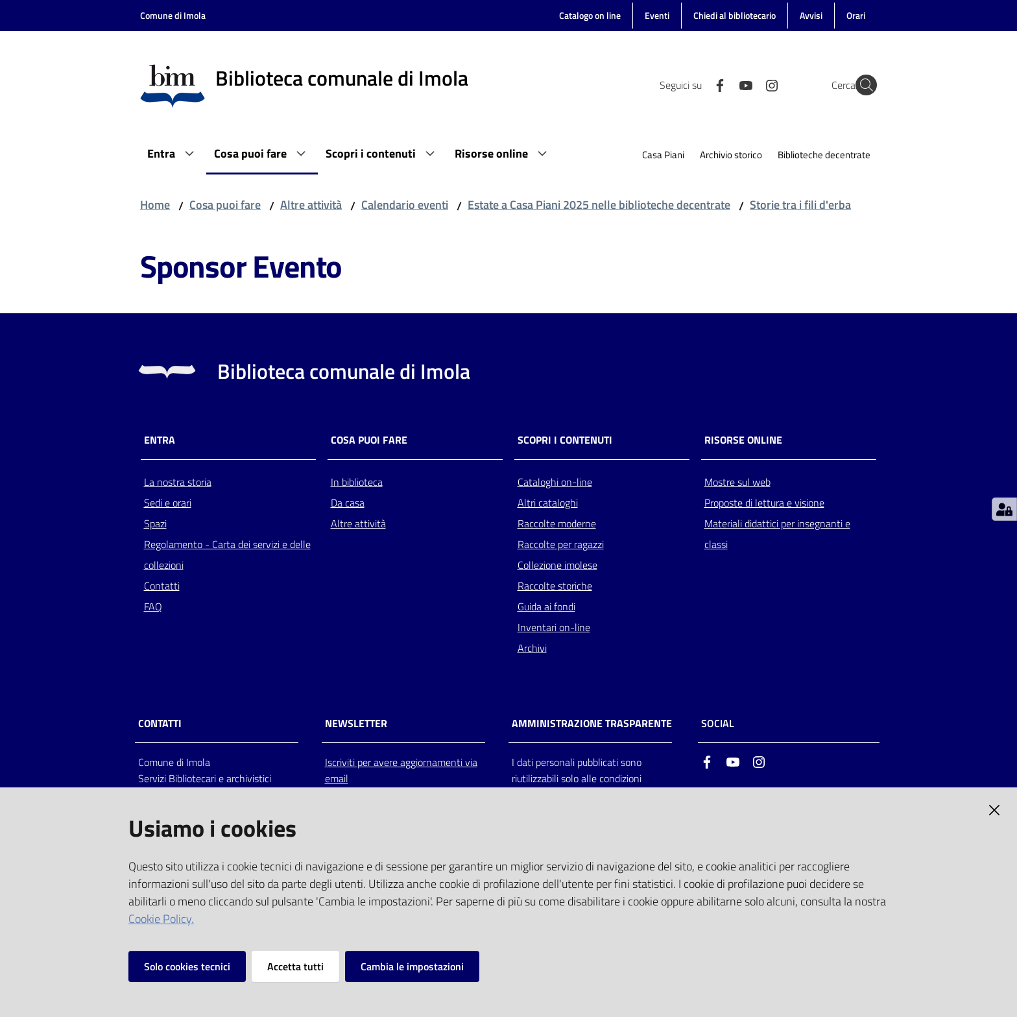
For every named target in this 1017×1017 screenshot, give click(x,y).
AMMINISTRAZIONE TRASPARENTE (592, 723)
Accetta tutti (295, 966)
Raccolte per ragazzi (561, 544)
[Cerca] (861, 85)
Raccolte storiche (555, 585)
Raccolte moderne (557, 523)
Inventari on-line (554, 627)
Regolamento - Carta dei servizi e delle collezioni (227, 554)
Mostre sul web (737, 482)
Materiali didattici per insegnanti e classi (777, 534)
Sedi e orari (167, 502)
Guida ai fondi (546, 606)
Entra (159, 440)
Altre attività (311, 204)
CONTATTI (160, 723)
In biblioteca (357, 482)
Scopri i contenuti (565, 440)
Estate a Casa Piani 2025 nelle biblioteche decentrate (599, 204)
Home (155, 204)
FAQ (153, 606)
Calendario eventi (404, 204)
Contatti (162, 585)
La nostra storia (177, 482)
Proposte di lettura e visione (764, 502)
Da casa (348, 502)
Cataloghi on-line (555, 482)
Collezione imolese (557, 565)
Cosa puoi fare (225, 204)
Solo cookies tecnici (187, 966)
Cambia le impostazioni (412, 966)
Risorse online (743, 440)
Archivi (532, 648)
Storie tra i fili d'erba (800, 204)
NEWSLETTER (356, 723)
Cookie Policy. (161, 918)
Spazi (155, 523)
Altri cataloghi (548, 502)
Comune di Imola (173, 15)
